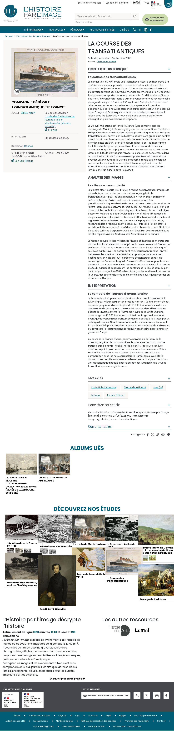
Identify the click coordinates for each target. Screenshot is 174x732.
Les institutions (40, 722)
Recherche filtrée (101, 29)
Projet (108, 716)
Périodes (76, 29)
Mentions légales (64, 722)
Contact (161, 722)
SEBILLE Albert (28, 113)
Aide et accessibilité (15, 722)
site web (52, 129)
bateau (95, 395)
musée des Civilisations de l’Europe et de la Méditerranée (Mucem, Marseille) (60, 121)
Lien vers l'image (24, 160)
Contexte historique (107, 69)
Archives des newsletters (137, 722)
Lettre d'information (89, 3)
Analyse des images (106, 177)
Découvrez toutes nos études (33, 36)
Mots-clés (56, 29)
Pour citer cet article (104, 405)
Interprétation (102, 285)
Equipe (122, 716)
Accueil (9, 36)
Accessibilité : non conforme (127, 727)
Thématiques (33, 29)
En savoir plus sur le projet (66, 680)
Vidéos (124, 29)
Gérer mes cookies (71, 727)
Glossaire (92, 716)
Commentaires (99, 426)
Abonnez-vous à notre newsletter (106, 696)
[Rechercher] (103, 16)
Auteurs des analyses (39, 716)
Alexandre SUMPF (106, 61)
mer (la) (158, 387)
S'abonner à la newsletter (156, 19)
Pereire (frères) (115, 395)
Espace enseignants (117, 3)
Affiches (28, 146)
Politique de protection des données (98, 722)
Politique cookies (96, 727)
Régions (62, 716)
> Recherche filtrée (83, 22)
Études (17, 716)
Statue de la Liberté (135, 387)
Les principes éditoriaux (145, 716)
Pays (77, 716)
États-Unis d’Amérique (103, 387)
